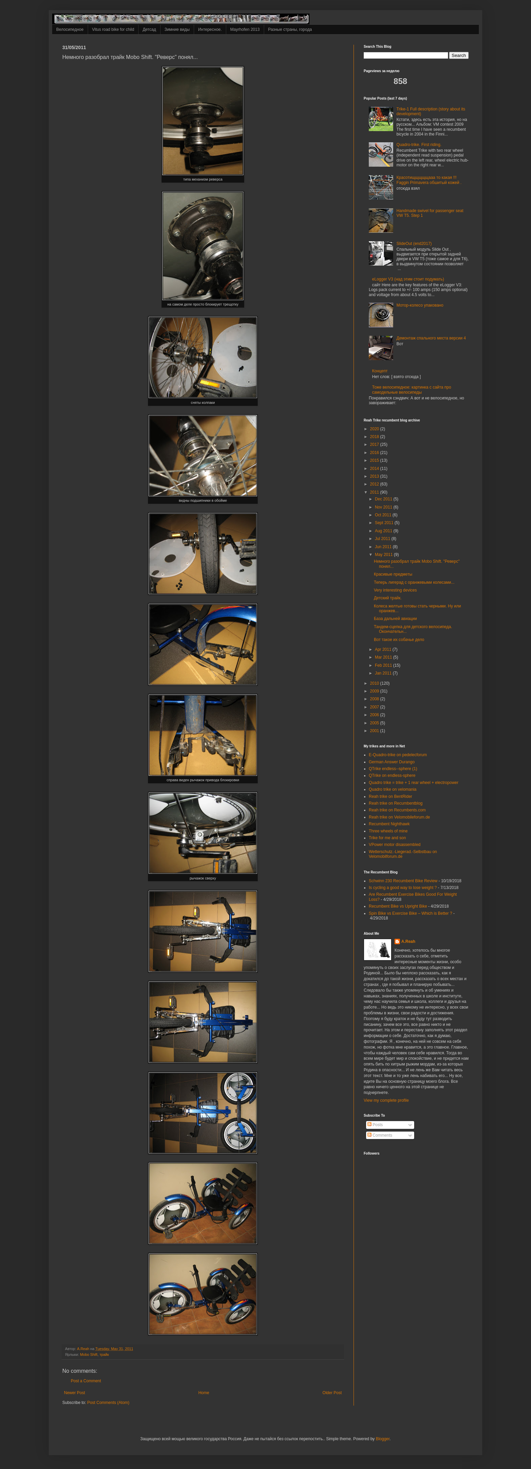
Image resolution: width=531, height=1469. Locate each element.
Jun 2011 (384, 546)
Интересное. (210, 29)
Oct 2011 (383, 515)
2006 (375, 714)
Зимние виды (177, 29)
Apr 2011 (383, 649)
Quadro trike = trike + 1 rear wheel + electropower (413, 782)
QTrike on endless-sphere (392, 775)
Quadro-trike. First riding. (419, 144)
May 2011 (384, 554)
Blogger (383, 1438)
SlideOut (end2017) (414, 243)
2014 (375, 468)
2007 (375, 707)
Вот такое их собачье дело (399, 639)
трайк (104, 1354)
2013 (375, 476)
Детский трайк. (388, 598)
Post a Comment (86, 1381)
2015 (375, 460)
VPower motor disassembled (395, 844)
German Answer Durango (392, 762)
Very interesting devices (395, 590)
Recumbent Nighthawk (389, 824)
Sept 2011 (385, 522)
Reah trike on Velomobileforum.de (399, 817)
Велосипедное (70, 29)
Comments (379, 1135)
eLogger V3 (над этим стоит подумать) (408, 279)
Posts (375, 1124)
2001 (375, 730)
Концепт (380, 371)
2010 (375, 683)
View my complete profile (386, 1100)
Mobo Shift (89, 1354)
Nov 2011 (384, 507)
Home (203, 1392)
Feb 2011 (384, 665)
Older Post (332, 1392)
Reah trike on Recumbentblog (396, 803)
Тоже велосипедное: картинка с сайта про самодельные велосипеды (411, 389)
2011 (375, 492)
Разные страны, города (290, 29)
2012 (375, 484)
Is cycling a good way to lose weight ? (403, 887)
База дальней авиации (395, 618)
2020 (375, 429)
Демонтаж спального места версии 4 (431, 338)
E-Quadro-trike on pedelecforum (398, 754)
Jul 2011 (383, 538)
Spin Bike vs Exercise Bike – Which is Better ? (410, 913)
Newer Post (74, 1392)
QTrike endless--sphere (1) (393, 768)
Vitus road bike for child (113, 29)
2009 (375, 691)
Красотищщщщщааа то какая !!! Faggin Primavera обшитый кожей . (429, 180)
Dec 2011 (384, 499)
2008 (375, 699)
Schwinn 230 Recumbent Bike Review (403, 880)
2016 (375, 452)
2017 (375, 444)
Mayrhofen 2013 (245, 29)
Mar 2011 (384, 657)
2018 (375, 436)
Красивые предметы (393, 574)
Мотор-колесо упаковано (420, 305)
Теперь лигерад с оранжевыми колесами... (414, 582)
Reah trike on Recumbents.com (397, 810)
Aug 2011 (384, 531)
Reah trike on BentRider (390, 796)
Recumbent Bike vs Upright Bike (398, 906)
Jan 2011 (384, 673)
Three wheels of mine (388, 831)
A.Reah (408, 941)
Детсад (149, 29)
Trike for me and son (387, 837)
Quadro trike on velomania (393, 789)
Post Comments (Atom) (108, 1402)
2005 (375, 723)
